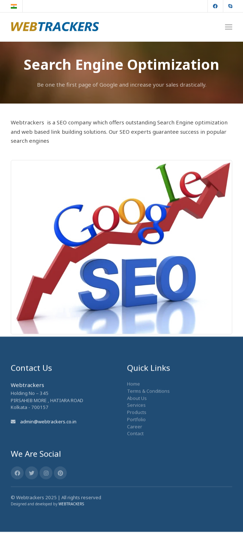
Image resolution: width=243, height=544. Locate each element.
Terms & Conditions (148, 367)
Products (136, 388)
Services (136, 381)
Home (133, 360)
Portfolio (136, 395)
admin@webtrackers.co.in (48, 397)
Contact (135, 409)
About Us (137, 374)
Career (134, 402)
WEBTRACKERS (71, 480)
